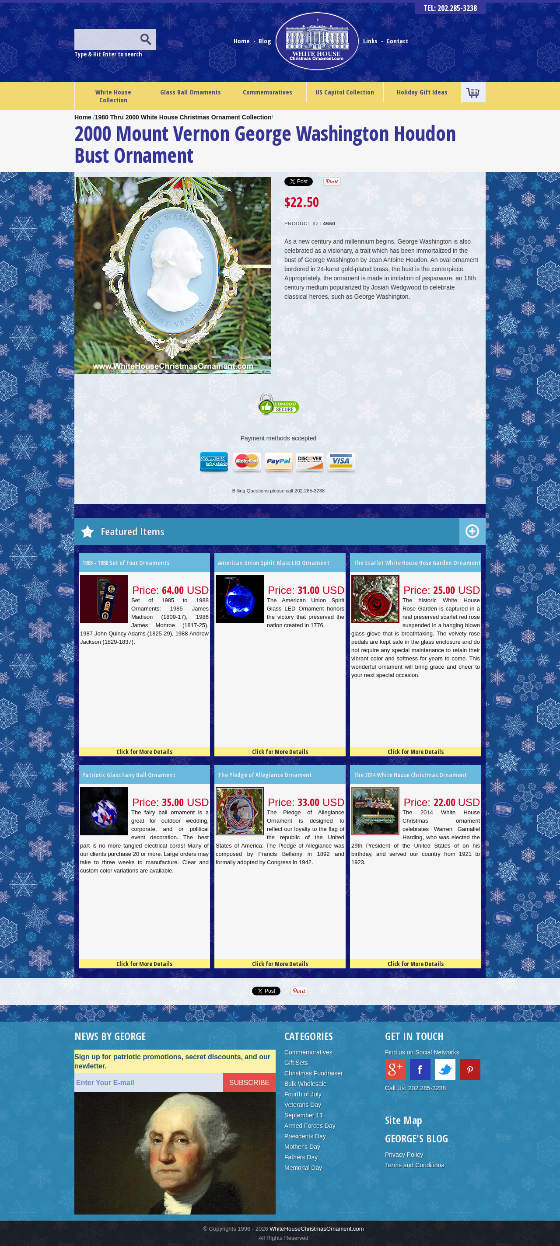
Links (370, 40)
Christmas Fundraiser (313, 1073)
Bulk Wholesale (305, 1083)
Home (243, 40)
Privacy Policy (404, 1154)
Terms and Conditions (414, 1165)
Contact (397, 40)
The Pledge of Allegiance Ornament (265, 775)
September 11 (303, 1115)
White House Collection (113, 95)
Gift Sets (296, 1062)
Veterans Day (302, 1104)
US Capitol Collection (344, 91)
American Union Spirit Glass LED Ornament (273, 562)
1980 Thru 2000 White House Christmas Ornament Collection (183, 117)
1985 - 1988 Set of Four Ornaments (125, 562)
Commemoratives (267, 91)
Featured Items (132, 531)
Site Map (403, 1120)
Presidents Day (305, 1136)
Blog (266, 40)
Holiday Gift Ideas (422, 91)
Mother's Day (302, 1146)
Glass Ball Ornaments (190, 91)
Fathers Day (301, 1157)
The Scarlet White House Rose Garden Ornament (417, 562)
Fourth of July (303, 1094)
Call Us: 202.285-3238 (415, 1088)
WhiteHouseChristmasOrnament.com (317, 1228)
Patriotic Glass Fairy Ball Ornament (128, 775)
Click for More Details (144, 751)
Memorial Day (303, 1167)
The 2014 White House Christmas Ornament (410, 775)
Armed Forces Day (310, 1125)
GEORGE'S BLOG (416, 1138)
